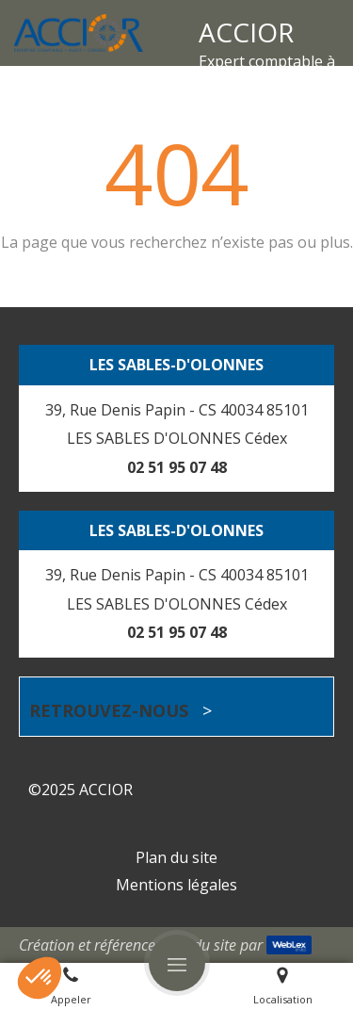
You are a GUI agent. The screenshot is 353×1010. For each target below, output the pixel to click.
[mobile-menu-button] (177, 963)
